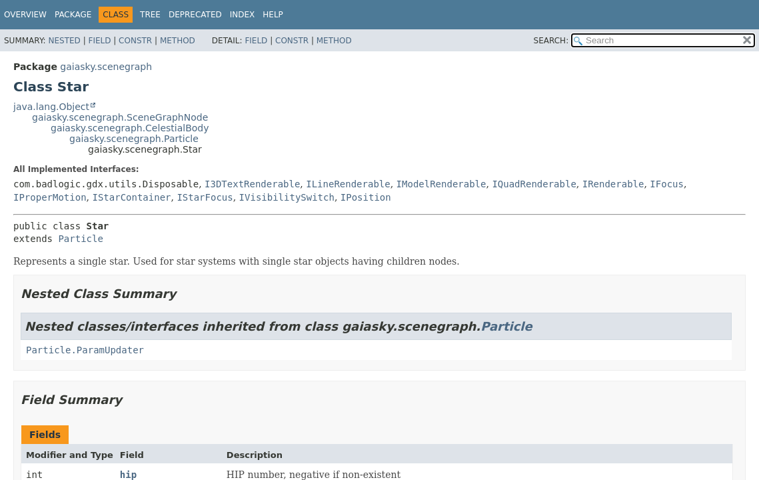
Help (273, 14)
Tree (150, 14)
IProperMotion (50, 197)
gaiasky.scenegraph (106, 66)
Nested (64, 40)
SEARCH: (551, 40)
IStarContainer (131, 197)
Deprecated (195, 14)
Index (242, 14)
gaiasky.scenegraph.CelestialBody (130, 128)
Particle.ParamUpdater (85, 350)
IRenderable (613, 184)
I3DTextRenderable (252, 184)
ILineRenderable (348, 184)
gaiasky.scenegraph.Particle (134, 138)
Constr (135, 40)
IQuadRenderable (534, 184)
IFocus (667, 184)
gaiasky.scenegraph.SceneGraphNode (120, 117)
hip (128, 474)
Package (73, 14)
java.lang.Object (51, 106)
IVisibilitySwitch (287, 197)
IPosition (366, 197)
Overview (25, 14)
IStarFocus (205, 197)
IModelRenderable (441, 184)
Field (99, 40)
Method (177, 40)
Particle (80, 238)
